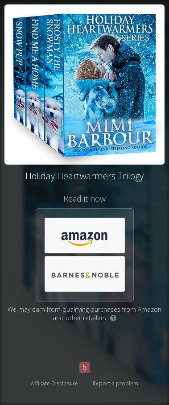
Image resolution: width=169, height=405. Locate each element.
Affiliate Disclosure (54, 383)
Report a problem (115, 383)
